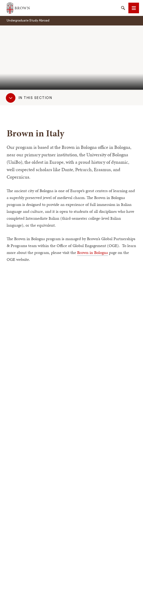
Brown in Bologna (92, 252)
